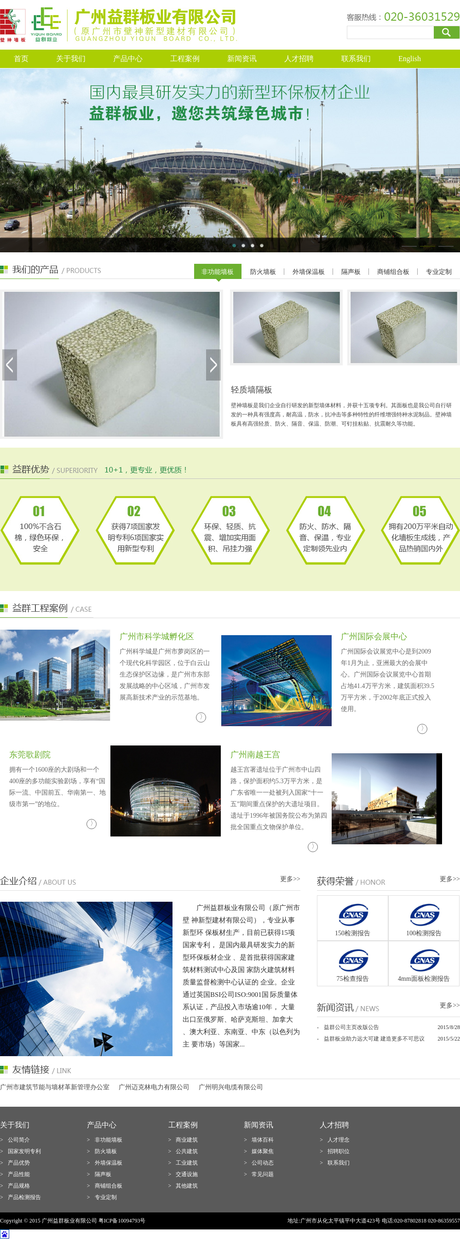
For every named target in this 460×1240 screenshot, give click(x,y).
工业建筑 (187, 1163)
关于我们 (71, 59)
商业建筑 (187, 1140)
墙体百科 (263, 1140)
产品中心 (128, 59)
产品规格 (19, 1186)
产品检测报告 (24, 1197)
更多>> (290, 879)
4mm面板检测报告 (424, 978)
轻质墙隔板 (251, 389)
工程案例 (185, 59)
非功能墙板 (217, 271)
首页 (21, 59)
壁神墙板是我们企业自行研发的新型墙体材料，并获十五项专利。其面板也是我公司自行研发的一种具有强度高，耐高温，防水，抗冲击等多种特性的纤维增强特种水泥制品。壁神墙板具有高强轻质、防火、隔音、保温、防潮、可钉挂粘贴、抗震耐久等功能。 (341, 414)
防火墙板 (263, 271)
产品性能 (19, 1174)
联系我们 (356, 59)
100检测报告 (424, 933)
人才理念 (339, 1140)
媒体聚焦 (263, 1151)
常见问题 (263, 1174)
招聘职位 (339, 1151)
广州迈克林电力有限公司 (154, 1087)
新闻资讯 (242, 59)
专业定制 (439, 271)
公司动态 (263, 1163)
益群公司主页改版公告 (351, 1027)
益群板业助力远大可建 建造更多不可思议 (374, 1038)
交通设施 (187, 1174)
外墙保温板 (309, 271)
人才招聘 (299, 59)
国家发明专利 (24, 1151)
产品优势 (19, 1163)
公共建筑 (187, 1151)
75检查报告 (353, 978)
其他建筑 (187, 1186)
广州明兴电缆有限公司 (231, 1087)
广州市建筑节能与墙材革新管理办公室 (54, 1087)
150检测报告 (352, 933)
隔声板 (351, 271)
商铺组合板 (393, 271)
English (409, 59)
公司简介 (19, 1140)
